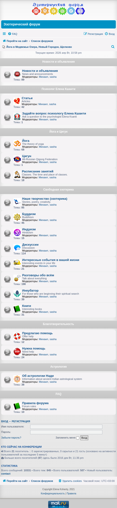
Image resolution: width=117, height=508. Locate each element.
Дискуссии (30, 244)
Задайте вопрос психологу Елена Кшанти (54, 113)
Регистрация (21, 421)
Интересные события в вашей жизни (50, 260)
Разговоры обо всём (38, 275)
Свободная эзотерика (58, 189)
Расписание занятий (37, 171)
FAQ (59, 394)
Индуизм (29, 229)
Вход (4, 421)
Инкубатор (30, 290)
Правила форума (35, 403)
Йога (25, 140)
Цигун (26, 156)
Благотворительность (58, 324)
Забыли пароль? (11, 437)
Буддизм (29, 214)
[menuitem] (12, 34)
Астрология (58, 366)
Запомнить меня (67, 437)
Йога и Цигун (59, 131)
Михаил (43, 76)
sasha (53, 76)
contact (5, 473)
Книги (26, 306)
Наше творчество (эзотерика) (44, 198)
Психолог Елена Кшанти (58, 89)
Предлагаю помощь (37, 333)
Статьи (27, 98)
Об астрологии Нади (38, 376)
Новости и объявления (58, 61)
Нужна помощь (33, 348)
